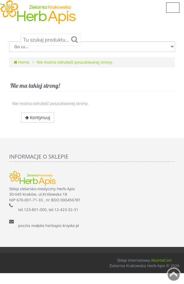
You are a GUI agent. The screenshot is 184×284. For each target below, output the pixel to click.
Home (21, 73)
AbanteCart (161, 271)
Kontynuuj (37, 128)
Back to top (173, 274)
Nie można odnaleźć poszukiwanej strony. (75, 73)
